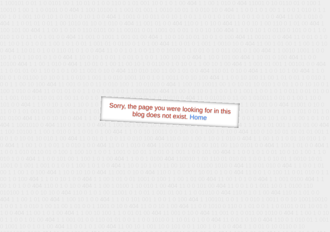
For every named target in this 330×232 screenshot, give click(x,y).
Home (198, 117)
